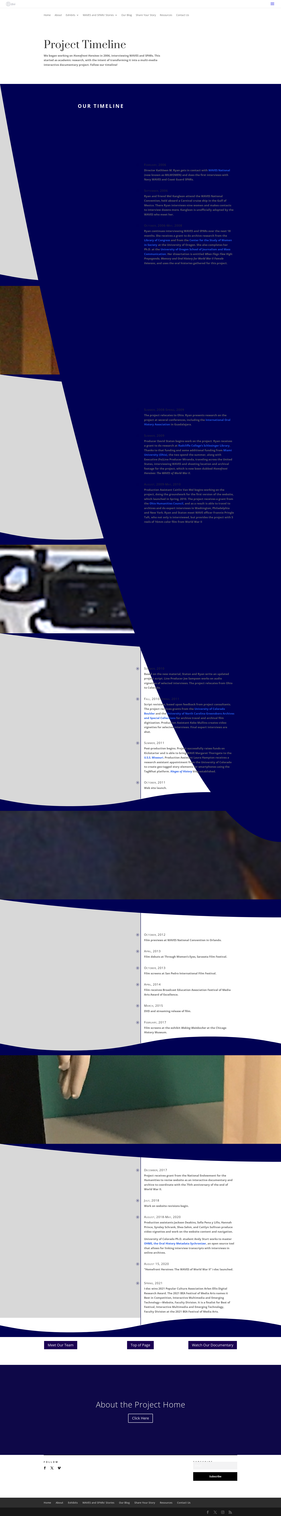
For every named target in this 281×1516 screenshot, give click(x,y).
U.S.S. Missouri (153, 757)
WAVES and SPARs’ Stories (98, 15)
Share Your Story (146, 15)
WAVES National (219, 170)
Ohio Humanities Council (166, 503)
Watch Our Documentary (212, 1345)
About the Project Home (140, 1404)
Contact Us (182, 15)
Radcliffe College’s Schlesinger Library (204, 445)
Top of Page (140, 1345)
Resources (166, 15)
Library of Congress (157, 240)
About (58, 15)
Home (47, 15)
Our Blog (126, 15)
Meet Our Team (61, 1345)
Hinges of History (181, 771)
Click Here (140, 1418)
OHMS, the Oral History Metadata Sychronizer (175, 1243)
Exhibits (70, 15)
